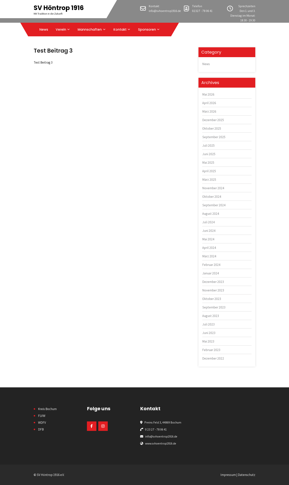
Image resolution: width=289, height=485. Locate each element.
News (43, 29)
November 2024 (213, 188)
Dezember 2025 (213, 120)
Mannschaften (90, 29)
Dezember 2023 (213, 282)
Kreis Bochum (47, 409)
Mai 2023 (208, 341)
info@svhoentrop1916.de (165, 11)
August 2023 (210, 316)
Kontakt (120, 29)
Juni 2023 (208, 333)
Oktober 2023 (211, 299)
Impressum (228, 475)
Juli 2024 (208, 222)
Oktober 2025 (211, 128)
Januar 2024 (210, 273)
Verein (61, 29)
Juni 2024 (209, 231)
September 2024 (214, 205)
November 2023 (213, 290)
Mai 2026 (208, 94)
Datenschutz (246, 475)
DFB (41, 429)
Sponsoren (147, 29)
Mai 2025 (208, 162)
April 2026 (209, 103)
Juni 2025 (208, 154)
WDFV (42, 422)
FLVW (41, 416)
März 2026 (209, 111)
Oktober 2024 (211, 197)
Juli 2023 (208, 324)
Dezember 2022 (213, 358)
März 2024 (209, 256)
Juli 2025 (208, 145)
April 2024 (209, 248)
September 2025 (213, 137)
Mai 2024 (208, 239)
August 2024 (210, 214)
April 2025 (209, 171)
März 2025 (209, 179)
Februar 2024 (211, 265)
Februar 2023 (211, 350)
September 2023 (213, 307)
